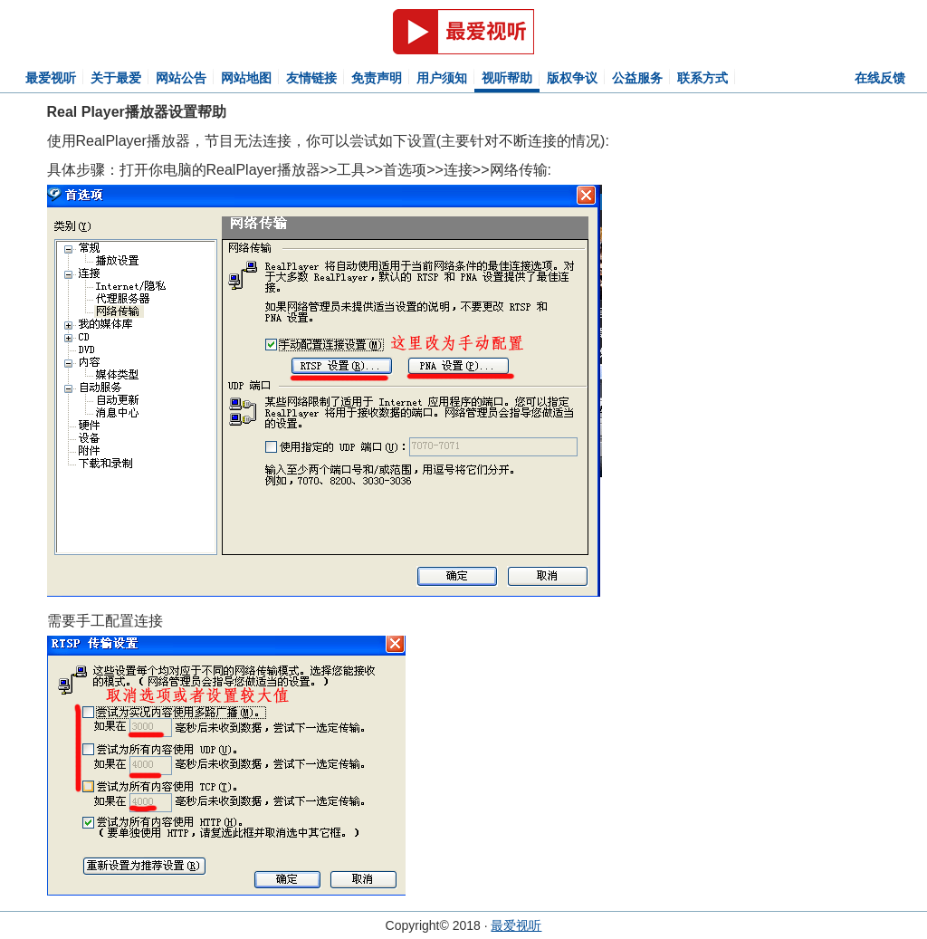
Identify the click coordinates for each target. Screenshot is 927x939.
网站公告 (181, 78)
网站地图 (246, 78)
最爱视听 (50, 78)
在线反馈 (880, 78)
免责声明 (376, 78)
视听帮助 (507, 78)
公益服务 (637, 78)
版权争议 (572, 78)
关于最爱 (116, 78)
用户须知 (441, 78)
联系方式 (702, 78)
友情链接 (311, 78)
